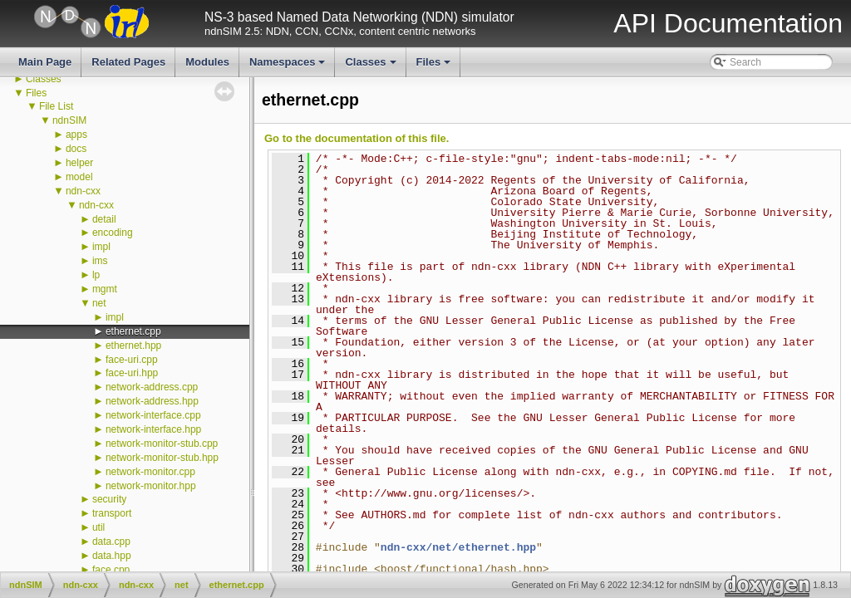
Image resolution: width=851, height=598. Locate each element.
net (99, 303)
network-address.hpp (152, 401)
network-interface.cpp (153, 415)
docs (76, 148)
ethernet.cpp (133, 331)
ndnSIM (69, 120)
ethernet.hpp (133, 345)
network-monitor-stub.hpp (162, 457)
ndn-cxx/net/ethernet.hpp (458, 547)
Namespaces (288, 66)
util (98, 527)
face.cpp (111, 570)
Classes (371, 66)
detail (104, 219)
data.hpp (111, 555)
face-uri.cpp (132, 359)
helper (79, 163)
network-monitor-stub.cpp (162, 443)
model (79, 177)
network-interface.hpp (153, 429)
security (109, 499)
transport (111, 513)
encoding (112, 232)
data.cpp (111, 541)
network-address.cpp (152, 387)
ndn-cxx (83, 191)
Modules (207, 62)
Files (435, 66)
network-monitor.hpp (151, 486)
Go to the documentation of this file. (356, 138)
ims (100, 261)
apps (76, 134)
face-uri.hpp (132, 373)
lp (96, 275)
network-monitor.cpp (150, 472)
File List (56, 106)
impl (101, 246)
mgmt (104, 289)
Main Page (44, 62)
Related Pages (128, 62)
